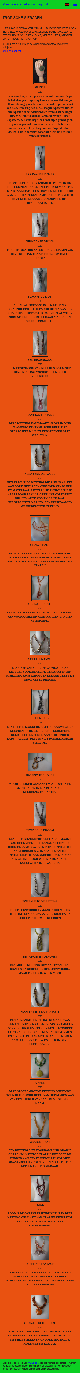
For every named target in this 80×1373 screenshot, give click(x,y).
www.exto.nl (33, 1363)
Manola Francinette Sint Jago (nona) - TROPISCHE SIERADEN (30, 4)
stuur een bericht (12, 51)
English (67, 4)
